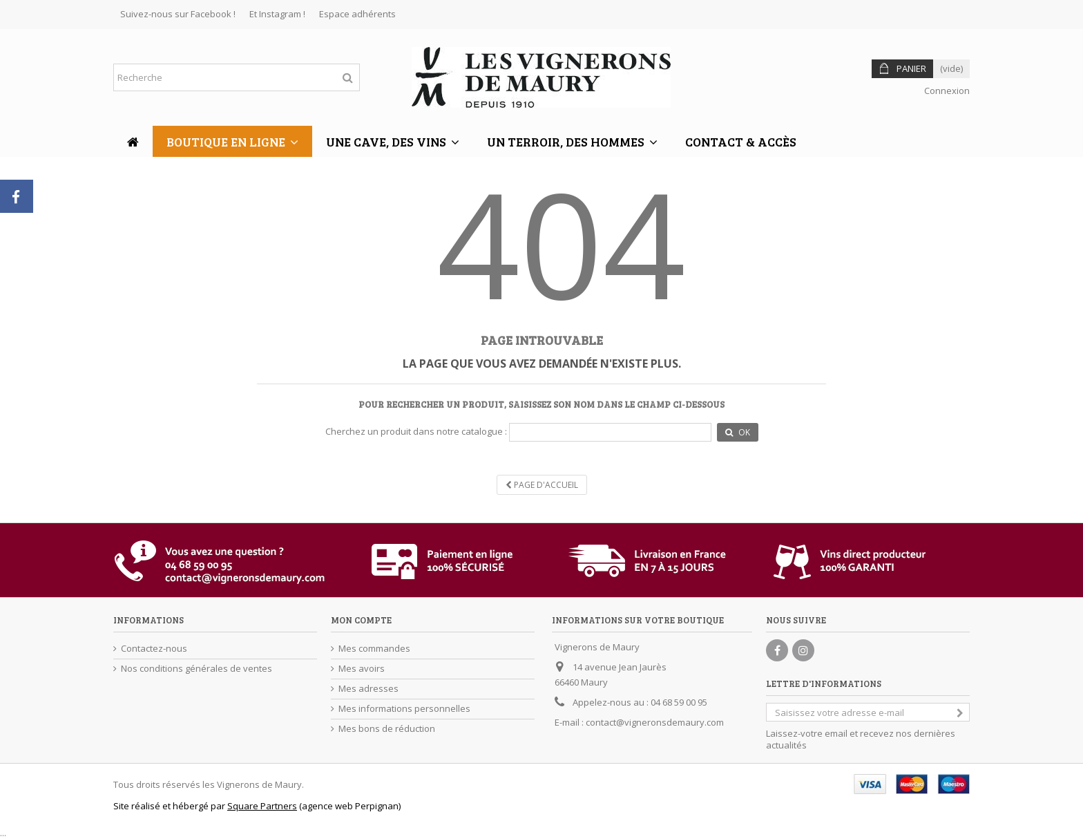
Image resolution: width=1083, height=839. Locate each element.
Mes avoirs (361, 669)
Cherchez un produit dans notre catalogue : (416, 431)
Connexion (946, 90)
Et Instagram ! (277, 14)
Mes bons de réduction (386, 729)
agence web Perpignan (350, 806)
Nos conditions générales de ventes (196, 669)
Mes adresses (368, 689)
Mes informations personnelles (404, 709)
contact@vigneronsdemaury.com (655, 722)
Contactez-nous (154, 648)
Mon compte (361, 620)
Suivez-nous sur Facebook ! (178, 14)
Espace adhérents (357, 14)
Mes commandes (374, 648)
